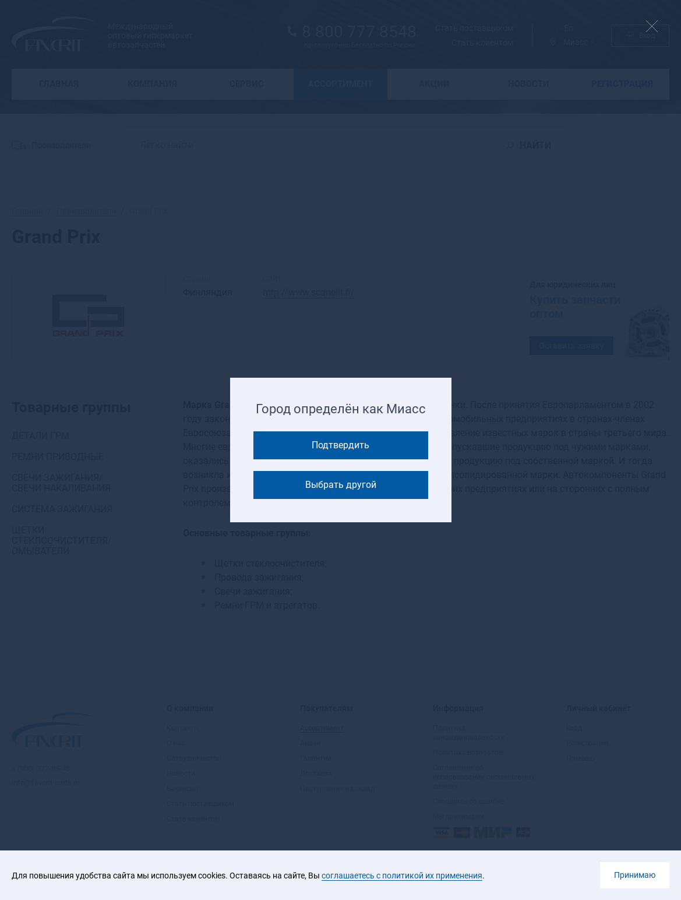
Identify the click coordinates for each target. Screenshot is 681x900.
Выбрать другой (340, 484)
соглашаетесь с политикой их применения (402, 875)
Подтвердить (340, 445)
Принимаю (634, 875)
